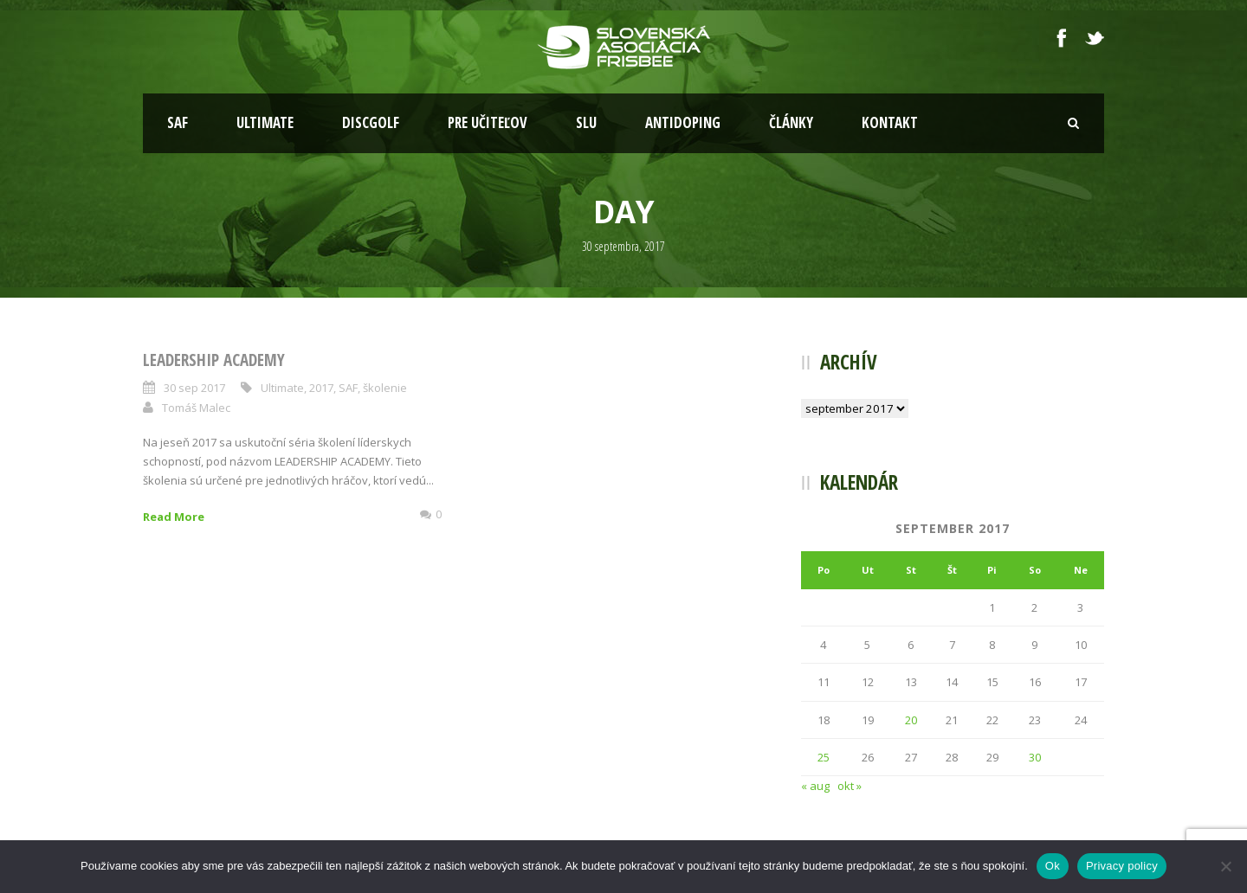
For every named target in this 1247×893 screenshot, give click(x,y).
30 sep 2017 (194, 387)
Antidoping (682, 122)
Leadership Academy (214, 360)
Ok (1052, 865)
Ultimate (265, 122)
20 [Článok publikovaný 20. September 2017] (911, 720)
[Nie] (1225, 866)
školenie (385, 387)
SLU (586, 122)
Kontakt (890, 122)
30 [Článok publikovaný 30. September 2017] (1035, 757)
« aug (815, 785)
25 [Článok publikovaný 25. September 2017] (823, 757)
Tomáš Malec (196, 407)
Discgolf (370, 122)
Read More (173, 516)
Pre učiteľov (487, 122)
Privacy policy (1122, 865)
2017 (321, 387)
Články (791, 122)
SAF (177, 122)
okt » (849, 785)
